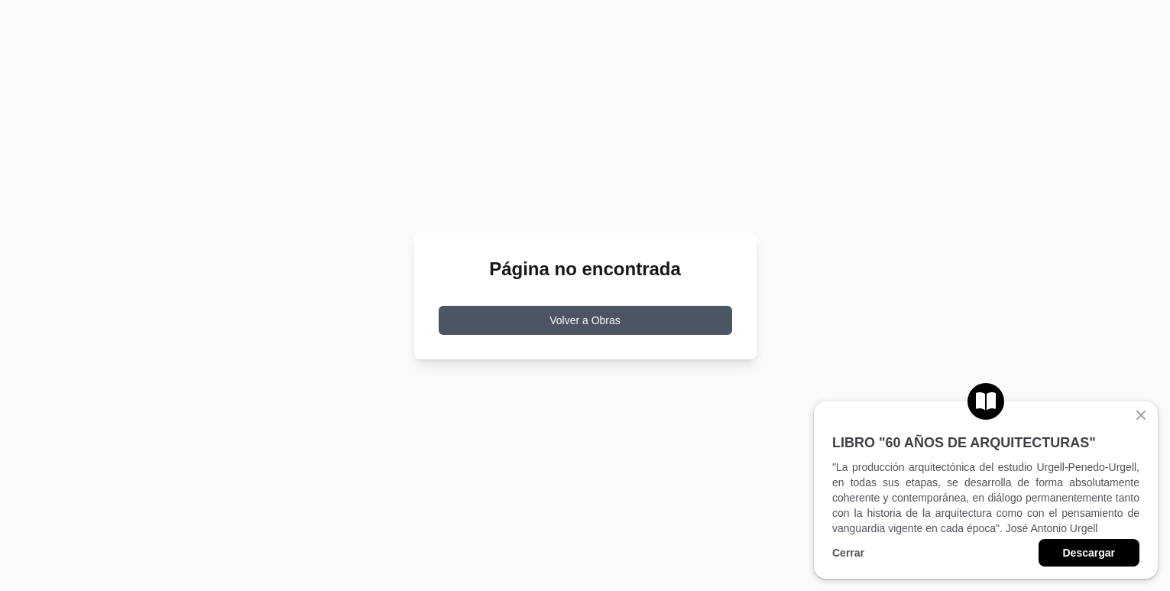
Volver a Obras (585, 320)
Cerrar (848, 553)
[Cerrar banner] (1141, 415)
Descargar (1089, 553)
